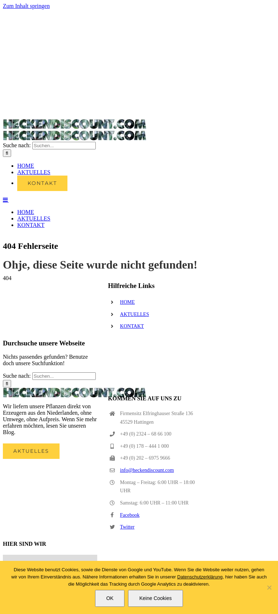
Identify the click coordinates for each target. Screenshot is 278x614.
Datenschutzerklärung (199, 577)
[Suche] (7, 153)
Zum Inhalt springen (26, 6)
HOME (127, 302)
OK (109, 598)
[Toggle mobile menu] (6, 200)
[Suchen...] (64, 145)
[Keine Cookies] (269, 587)
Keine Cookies (155, 598)
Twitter (127, 527)
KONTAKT (132, 326)
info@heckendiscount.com (147, 470)
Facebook (130, 515)
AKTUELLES (134, 314)
